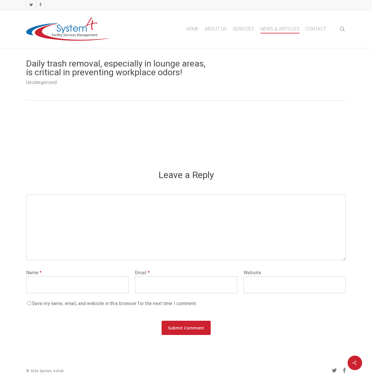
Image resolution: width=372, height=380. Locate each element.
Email (142, 272)
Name (34, 272)
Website (252, 272)
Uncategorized (41, 82)
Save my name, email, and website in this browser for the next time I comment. (114, 303)
